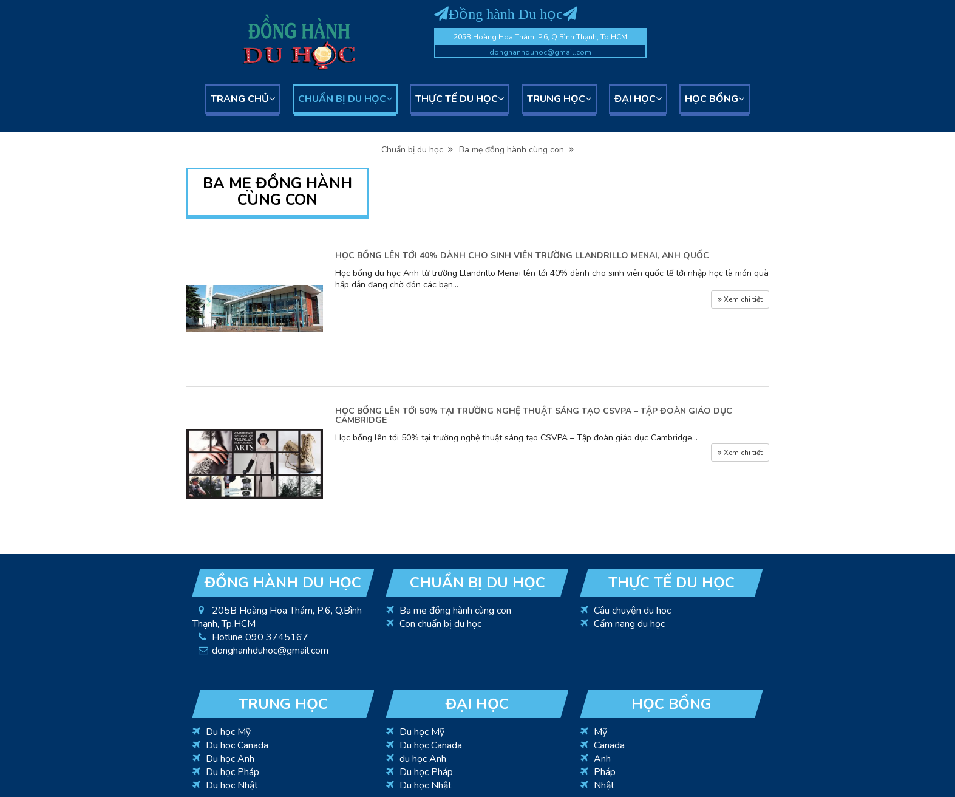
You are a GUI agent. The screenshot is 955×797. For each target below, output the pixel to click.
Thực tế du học (459, 99)
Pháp (605, 772)
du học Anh (422, 758)
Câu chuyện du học (632, 610)
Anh (602, 758)
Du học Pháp (232, 772)
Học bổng (714, 99)
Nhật (604, 785)
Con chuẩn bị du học (440, 624)
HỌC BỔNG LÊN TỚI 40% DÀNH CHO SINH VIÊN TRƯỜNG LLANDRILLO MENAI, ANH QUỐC (522, 255)
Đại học (638, 99)
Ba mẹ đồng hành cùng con (516, 150)
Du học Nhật (232, 785)
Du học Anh (230, 758)
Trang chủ (243, 99)
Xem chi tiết (740, 299)
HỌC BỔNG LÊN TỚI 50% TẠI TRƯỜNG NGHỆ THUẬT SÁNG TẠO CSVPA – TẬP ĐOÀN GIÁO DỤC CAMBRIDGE (533, 415)
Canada (609, 745)
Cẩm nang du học (629, 624)
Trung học (559, 99)
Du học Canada (237, 745)
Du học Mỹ (228, 732)
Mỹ (600, 732)
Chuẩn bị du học (345, 99)
